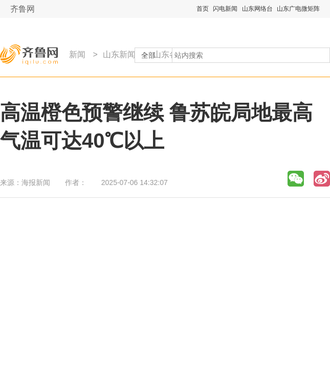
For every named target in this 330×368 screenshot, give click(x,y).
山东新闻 (119, 54)
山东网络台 (257, 8)
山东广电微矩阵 (298, 8)
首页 (202, 8)
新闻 (77, 54)
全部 (148, 55)
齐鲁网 (22, 9)
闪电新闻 (225, 8)
